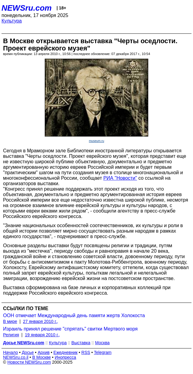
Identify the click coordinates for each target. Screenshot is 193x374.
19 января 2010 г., (42, 334)
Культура (12, 20)
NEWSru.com (27, 7)
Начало (10, 352)
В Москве (41, 357)
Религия (11, 334)
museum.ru (96, 141)
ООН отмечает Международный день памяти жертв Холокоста (74, 315)
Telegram (103, 352)
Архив (44, 352)
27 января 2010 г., (40, 321)
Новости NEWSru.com (29, 362)
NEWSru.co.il (15, 357)
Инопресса (65, 357)
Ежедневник (66, 352)
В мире (10, 321)
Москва (102, 342)
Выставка (81, 342)
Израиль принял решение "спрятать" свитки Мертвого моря (70, 328)
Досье (28, 352)
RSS (85, 352)
